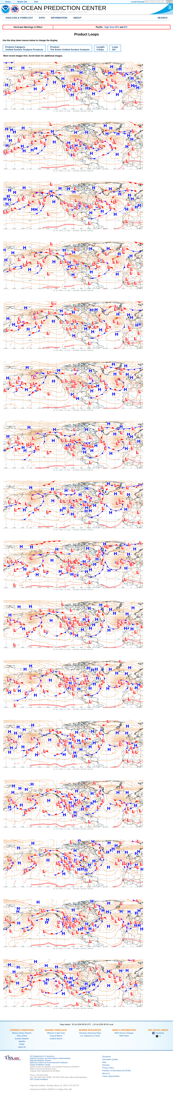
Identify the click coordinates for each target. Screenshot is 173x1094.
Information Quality (110, 1059)
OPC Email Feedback (39, 1079)
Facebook (158, 1033)
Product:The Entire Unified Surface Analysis (68, 49)
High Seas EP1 (111, 27)
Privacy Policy (108, 1068)
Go (169, 1)
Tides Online (22, 1036)
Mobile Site (22, 2)
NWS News (124, 1036)
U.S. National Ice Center (90, 1036)
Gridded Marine (55, 1038)
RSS (36, 2)
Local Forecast (137, 2)
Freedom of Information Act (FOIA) (116, 1071)
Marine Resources (90, 1030)
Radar (21, 1044)
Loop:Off (113, 49)
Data (42, 17)
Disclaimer (106, 1057)
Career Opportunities (111, 1076)
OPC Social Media (158, 1030)
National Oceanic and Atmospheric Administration (54, 12)
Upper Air (22, 1047)
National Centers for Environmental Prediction (49, 1062)
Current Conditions (22, 1030)
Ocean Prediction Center (63, 8)
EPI (125, 27)
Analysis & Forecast (19, 17)
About (77, 17)
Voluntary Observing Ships (90, 1033)
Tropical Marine (55, 1036)
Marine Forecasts (56, 1030)
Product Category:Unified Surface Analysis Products (23, 49)
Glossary (106, 1065)
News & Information (124, 1030)
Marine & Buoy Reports (21, 1033)
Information (59, 17)
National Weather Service (40, 1060)
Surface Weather (22, 1038)
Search (162, 17)
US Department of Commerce (42, 1056)
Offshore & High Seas (56, 1033)
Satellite (22, 1041)
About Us (106, 1073)
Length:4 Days (99, 49)
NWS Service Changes (124, 1033)
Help (104, 1062)
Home (7, 2)
